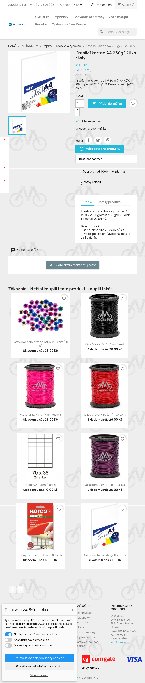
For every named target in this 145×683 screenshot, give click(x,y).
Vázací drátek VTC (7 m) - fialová (105, 485)
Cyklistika (42, 17)
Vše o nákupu (118, 17)
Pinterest (107, 140)
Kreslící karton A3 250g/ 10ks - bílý (104, 555)
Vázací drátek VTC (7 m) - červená (104, 414)
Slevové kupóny (85, 632)
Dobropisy (82, 622)
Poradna (41, 24)
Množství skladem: (87, 128)
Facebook (12, 589)
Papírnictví (61, 17)
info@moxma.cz (121, 642)
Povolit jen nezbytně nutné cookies (39, 666)
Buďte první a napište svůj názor (72, 265)
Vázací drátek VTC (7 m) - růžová (40, 414)
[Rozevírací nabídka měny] (76, 5)
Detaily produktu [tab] (110, 202)
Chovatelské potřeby (89, 17)
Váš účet (82, 606)
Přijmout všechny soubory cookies (39, 658)
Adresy (80, 627)
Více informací (39, 675)
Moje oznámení (85, 637)
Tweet (98, 140)
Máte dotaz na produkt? (99, 149)
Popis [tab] (88, 202)
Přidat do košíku (107, 103)
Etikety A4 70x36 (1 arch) (40, 485)
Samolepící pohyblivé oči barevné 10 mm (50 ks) (40, 343)
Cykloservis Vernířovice (69, 24)
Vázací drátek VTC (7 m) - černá (104, 344)
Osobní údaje (83, 612)
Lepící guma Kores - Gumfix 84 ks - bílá (40, 555)
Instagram (20, 589)
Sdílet (88, 140)
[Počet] (79, 103)
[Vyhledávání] (117, 32)
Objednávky (83, 617)
